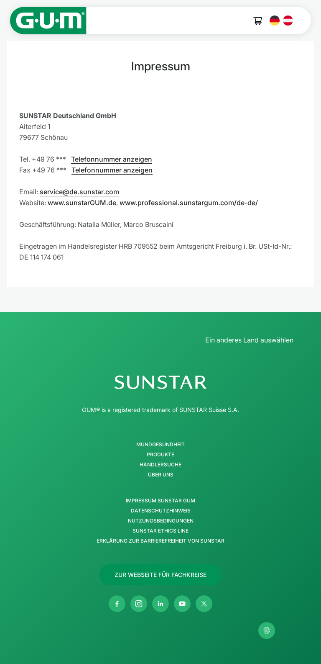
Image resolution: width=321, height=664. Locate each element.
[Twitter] (204, 603)
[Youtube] (182, 603)
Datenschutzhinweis (161, 510)
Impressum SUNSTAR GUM (160, 500)
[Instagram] (138, 603)
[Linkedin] (160, 603)
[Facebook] (117, 603)
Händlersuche (160, 464)
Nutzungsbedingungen (161, 520)
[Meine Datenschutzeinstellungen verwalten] (266, 630)
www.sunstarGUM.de (82, 202)
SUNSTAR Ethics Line (160, 530)
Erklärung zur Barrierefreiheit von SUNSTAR (160, 540)
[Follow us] (160, 574)
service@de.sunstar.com (79, 192)
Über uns (160, 474)
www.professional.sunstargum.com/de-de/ (189, 202)
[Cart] (257, 20)
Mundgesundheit (160, 444)
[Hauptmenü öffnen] (303, 20)
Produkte (160, 454)
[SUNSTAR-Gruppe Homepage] (160, 382)
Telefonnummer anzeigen (111, 159)
